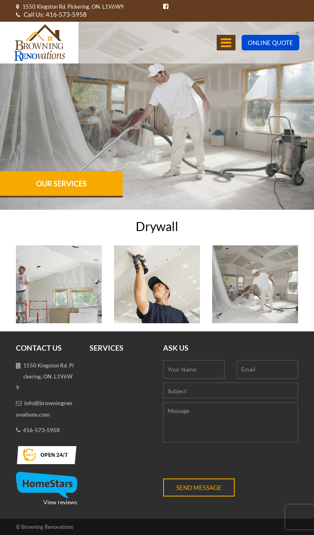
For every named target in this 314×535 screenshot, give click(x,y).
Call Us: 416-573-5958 (51, 14)
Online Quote (270, 42)
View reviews (46, 489)
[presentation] (225, 462)
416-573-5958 (41, 429)
